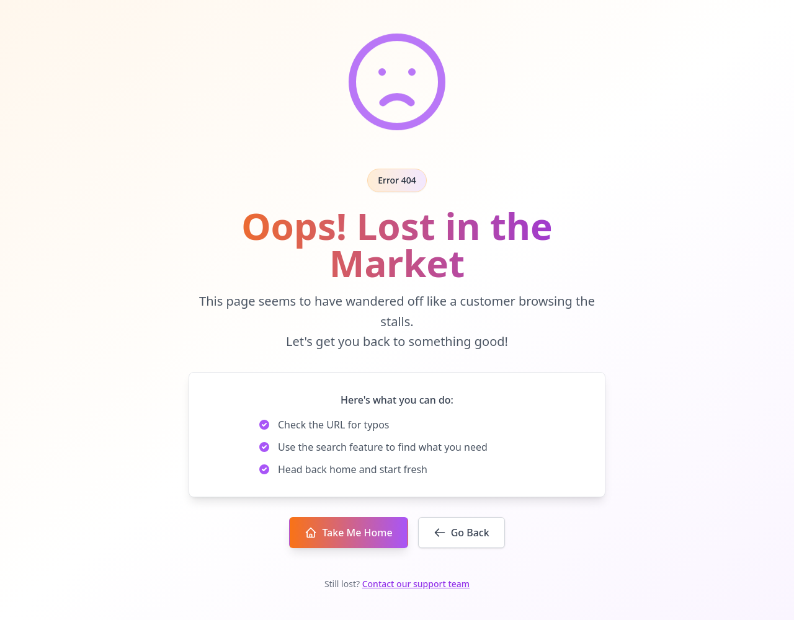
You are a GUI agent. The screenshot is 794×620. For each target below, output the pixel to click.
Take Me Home (348, 532)
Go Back (461, 532)
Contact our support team (416, 584)
